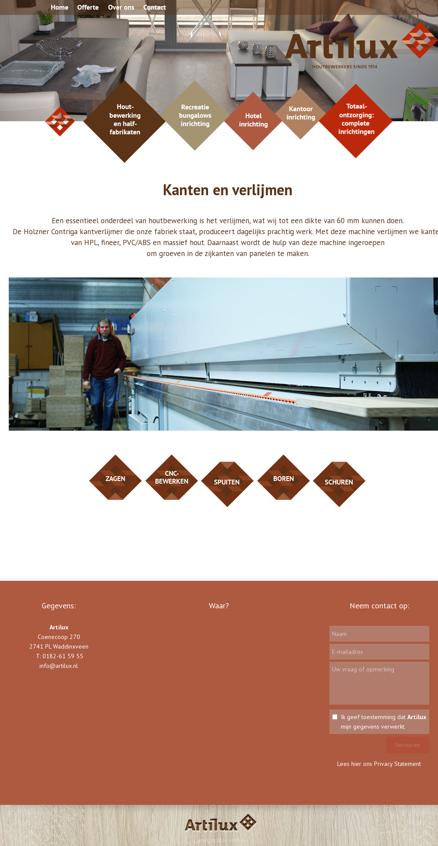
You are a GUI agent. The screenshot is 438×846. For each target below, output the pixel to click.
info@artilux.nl (58, 666)
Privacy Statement (397, 764)
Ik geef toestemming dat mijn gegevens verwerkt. (383, 721)
